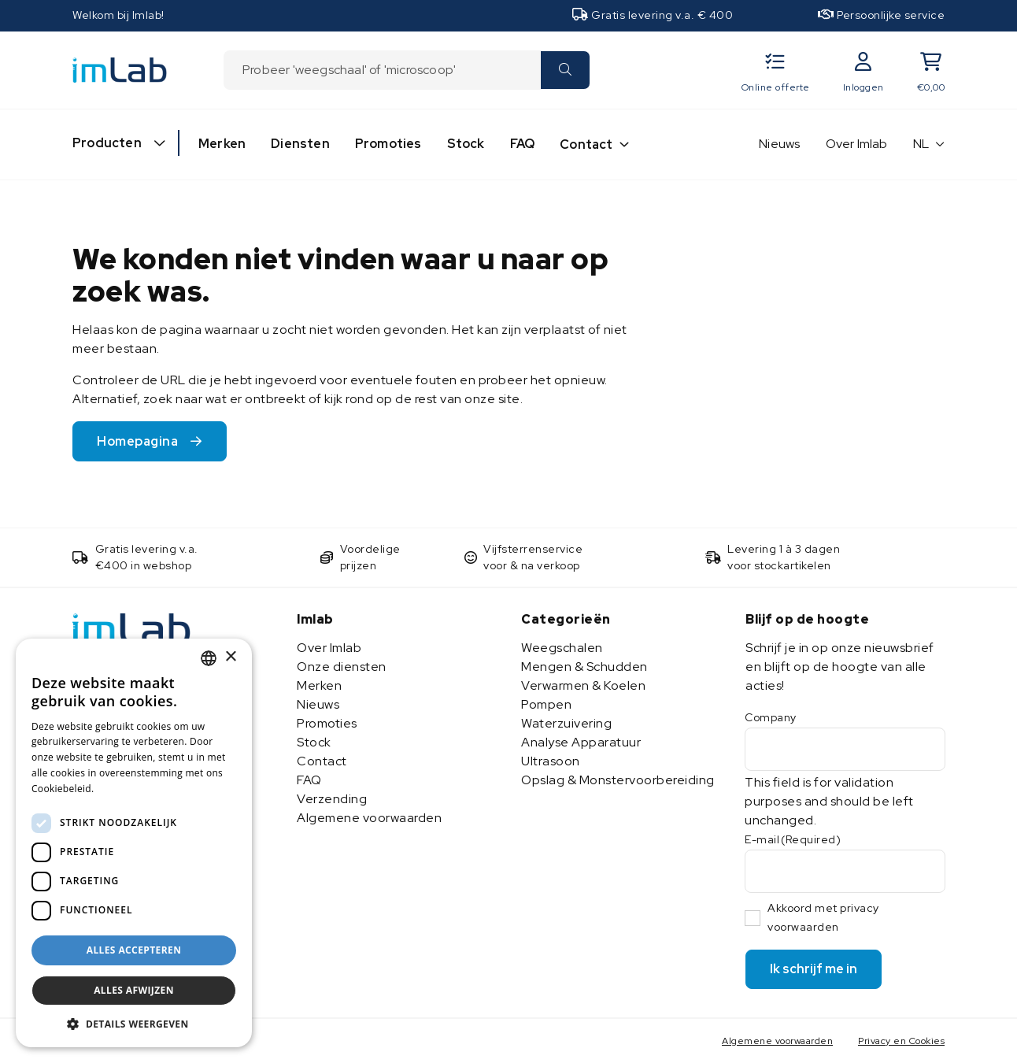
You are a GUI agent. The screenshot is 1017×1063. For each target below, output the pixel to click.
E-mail (793, 839)
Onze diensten (341, 666)
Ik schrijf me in (813, 969)
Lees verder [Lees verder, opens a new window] (125, 788)
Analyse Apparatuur (581, 742)
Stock (466, 143)
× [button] (230, 657)
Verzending (332, 799)
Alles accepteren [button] (134, 950)
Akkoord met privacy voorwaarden (823, 917)
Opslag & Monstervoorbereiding (618, 780)
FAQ (522, 143)
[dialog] (134, 843)
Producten (107, 143)
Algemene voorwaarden (369, 817)
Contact (586, 144)
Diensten (300, 143)
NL (921, 143)
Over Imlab (857, 143)
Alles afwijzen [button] (134, 990)
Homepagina (137, 441)
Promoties (388, 143)
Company (771, 717)
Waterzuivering (566, 723)
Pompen (546, 704)
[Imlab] (119, 69)
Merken (222, 143)
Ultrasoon (550, 761)
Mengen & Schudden (584, 666)
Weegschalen (562, 647)
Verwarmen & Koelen (583, 685)
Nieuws (779, 143)
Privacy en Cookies (901, 1041)
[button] (133, 1024)
